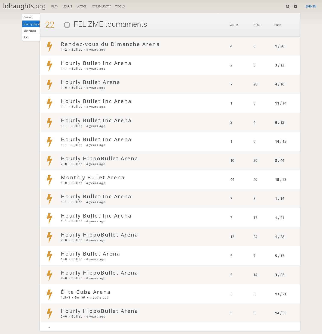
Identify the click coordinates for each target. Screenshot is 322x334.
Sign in (311, 6)
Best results (33, 34)
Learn (67, 6)
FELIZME (95, 24)
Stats (28, 43)
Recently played (36, 26)
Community (101, 6)
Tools (120, 6)
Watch (82, 6)
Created (30, 18)
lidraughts (24, 5)
